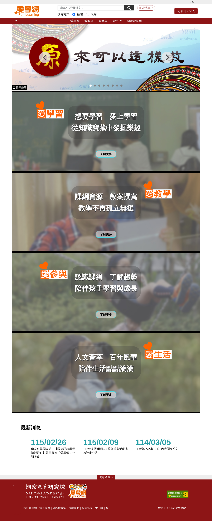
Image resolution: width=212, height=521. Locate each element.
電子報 (99, 508)
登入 (192, 11)
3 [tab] (99, 86)
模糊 (94, 14)
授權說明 (74, 508)
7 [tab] (117, 86)
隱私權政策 (59, 508)
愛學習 (74, 21)
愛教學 (89, 21)
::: (15, 2)
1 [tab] (91, 86)
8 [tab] (121, 86)
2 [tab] (95, 86)
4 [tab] (104, 86)
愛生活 (117, 21)
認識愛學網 (134, 21)
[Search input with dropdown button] (91, 7)
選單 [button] (107, 477)
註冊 (184, 11)
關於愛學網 (30, 508)
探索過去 (87, 508)
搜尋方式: (64, 14)
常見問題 (44, 508)
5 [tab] (108, 86)
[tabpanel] (106, 57)
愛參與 (103, 21)
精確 (80, 14)
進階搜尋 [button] (144, 8)
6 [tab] (113, 86)
